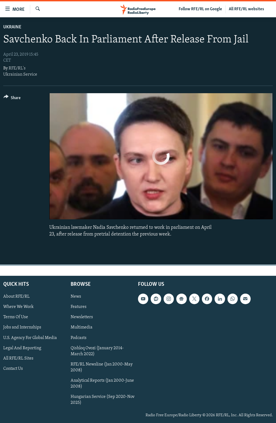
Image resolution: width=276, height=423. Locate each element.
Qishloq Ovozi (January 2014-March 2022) (97, 351)
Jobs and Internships (22, 327)
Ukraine (12, 27)
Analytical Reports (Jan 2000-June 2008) (102, 383)
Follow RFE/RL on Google (200, 9)
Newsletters (82, 317)
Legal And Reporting (22, 348)
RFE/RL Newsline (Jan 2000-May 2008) (102, 367)
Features (79, 307)
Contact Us (13, 369)
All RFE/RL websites (246, 9)
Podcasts (79, 338)
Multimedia (81, 327)
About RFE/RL (16, 296)
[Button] (12, 98)
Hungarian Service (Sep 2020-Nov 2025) (102, 400)
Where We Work (18, 307)
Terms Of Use (15, 317)
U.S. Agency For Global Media (30, 338)
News (76, 296)
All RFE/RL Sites (18, 358)
